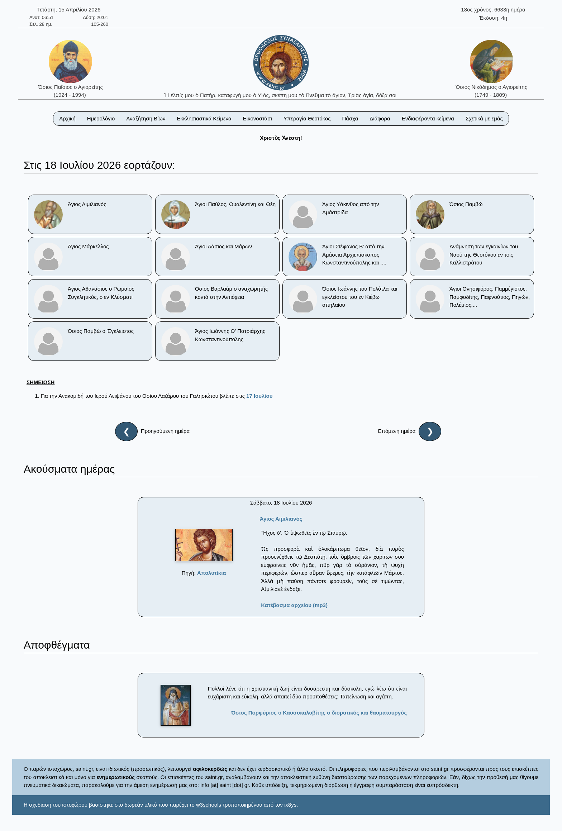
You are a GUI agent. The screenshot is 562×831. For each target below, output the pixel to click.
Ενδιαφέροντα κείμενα (428, 118)
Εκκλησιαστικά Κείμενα (204, 118)
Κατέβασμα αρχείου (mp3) (294, 605)
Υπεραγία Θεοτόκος (307, 118)
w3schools (208, 805)
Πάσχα (350, 118)
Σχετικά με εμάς (484, 118)
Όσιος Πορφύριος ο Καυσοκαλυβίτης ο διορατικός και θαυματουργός (319, 713)
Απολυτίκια (211, 573)
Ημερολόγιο (101, 118)
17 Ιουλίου (259, 396)
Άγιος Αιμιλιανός (281, 519)
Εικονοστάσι (257, 118)
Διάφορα (380, 118)
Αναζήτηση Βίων (145, 118)
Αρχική (67, 118)
